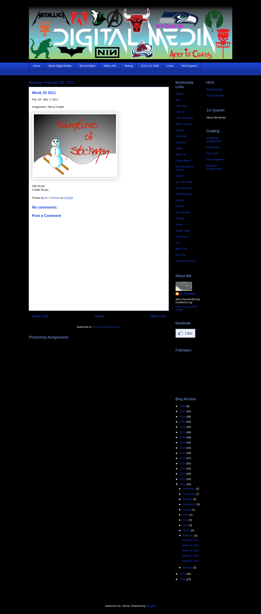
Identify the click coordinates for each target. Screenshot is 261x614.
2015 (183, 463)
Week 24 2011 (190, 545)
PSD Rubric (213, 147)
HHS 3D (180, 112)
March (187, 530)
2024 (183, 416)
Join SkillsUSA (184, 188)
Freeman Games (186, 261)
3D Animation (87, 65)
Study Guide (183, 230)
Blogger (150, 605)
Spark (179, 148)
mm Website (183, 212)
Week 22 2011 (190, 555)
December (189, 488)
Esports (180, 200)
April (186, 525)
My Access (182, 236)
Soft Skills (181, 136)
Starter (180, 93)
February (188, 535)
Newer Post (40, 316)
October (188, 499)
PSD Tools (212, 153)
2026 (183, 406)
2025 (183, 411)
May (186, 519)
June (186, 514)
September (190, 504)
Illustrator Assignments (214, 167)
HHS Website (184, 194)
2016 (183, 458)
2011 (183, 484)
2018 (183, 447)
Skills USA (110, 65)
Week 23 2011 (190, 550)
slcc (178, 242)
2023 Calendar (215, 95)
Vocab (179, 224)
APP (178, 99)
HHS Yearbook (184, 117)
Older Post (158, 316)
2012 (183, 479)
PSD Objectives (215, 159)
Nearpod (181, 142)
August (187, 509)
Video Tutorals (184, 124)
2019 (183, 442)
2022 (183, 426)
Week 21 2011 (190, 560)
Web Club (181, 248)
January (188, 567)
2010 (183, 573)
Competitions (183, 160)
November (189, 494)
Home (36, 65)
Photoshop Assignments (214, 140)
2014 (183, 468)
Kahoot (180, 130)
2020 (183, 437)
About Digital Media (59, 65)
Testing (128, 65)
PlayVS (180, 206)
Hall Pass (181, 105)
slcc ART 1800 (184, 182)
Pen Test (181, 254)
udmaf (179, 175)
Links (170, 65)
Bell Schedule (214, 89)
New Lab (181, 154)
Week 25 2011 (190, 540)
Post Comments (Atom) (107, 326)
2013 (183, 473)
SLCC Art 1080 (150, 65)
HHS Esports (189, 65)
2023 (183, 421)
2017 (183, 452)
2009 (183, 579)
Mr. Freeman (187, 293)
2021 (183, 432)
